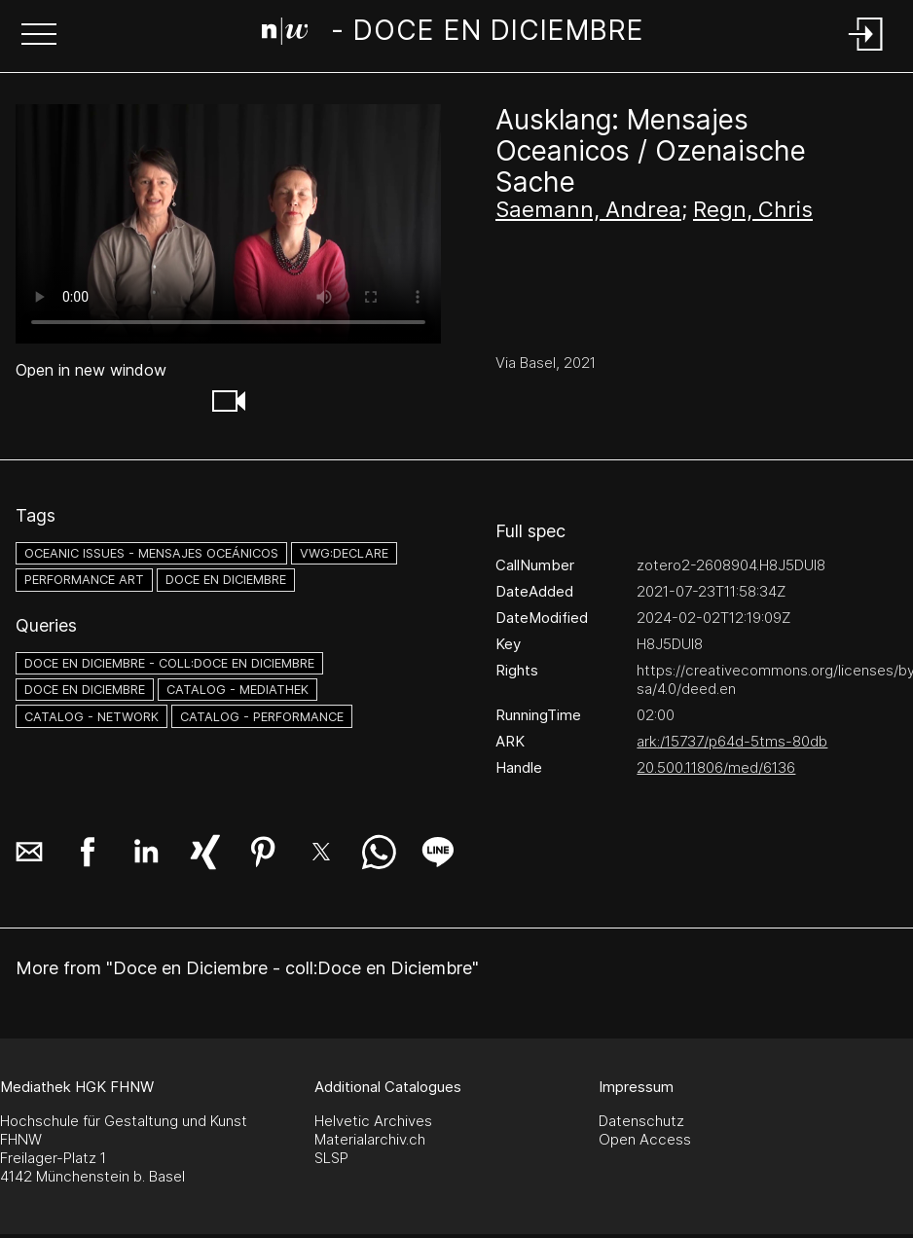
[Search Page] (453, 34)
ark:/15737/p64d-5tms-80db (732, 741)
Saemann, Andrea (588, 209)
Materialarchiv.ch (369, 1139)
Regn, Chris (753, 209)
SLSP (331, 1157)
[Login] (866, 52)
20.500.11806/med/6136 (716, 767)
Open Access (645, 1139)
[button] (39, 36)
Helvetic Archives (373, 1120)
